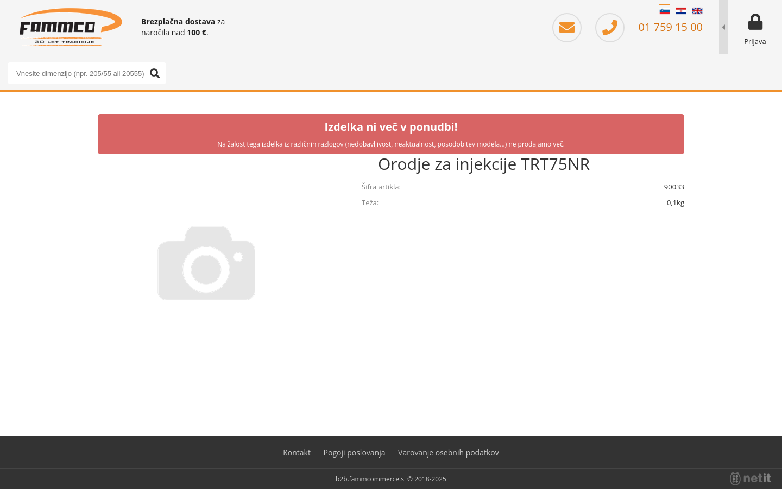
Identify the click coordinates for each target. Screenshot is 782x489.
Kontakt (297, 452)
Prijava (755, 41)
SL (664, 11)
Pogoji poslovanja (355, 452)
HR (681, 11)
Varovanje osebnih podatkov (448, 452)
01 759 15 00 (649, 27)
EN (697, 11)
